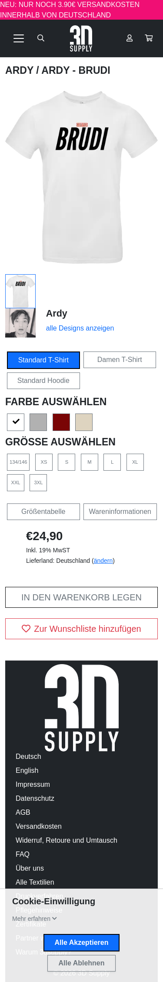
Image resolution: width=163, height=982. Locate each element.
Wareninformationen (120, 511)
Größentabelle (43, 511)
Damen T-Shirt (119, 359)
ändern (103, 560)
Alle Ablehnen (81, 963)
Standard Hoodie (43, 380)
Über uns (30, 868)
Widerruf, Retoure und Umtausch (66, 840)
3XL (38, 482)
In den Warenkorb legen (81, 597)
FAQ (23, 854)
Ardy (20, 70)
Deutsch (28, 756)
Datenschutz (35, 798)
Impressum (33, 784)
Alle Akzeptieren (82, 942)
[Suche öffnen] (41, 38)
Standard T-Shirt (43, 360)
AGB (23, 812)
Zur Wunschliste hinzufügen (81, 629)
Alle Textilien (35, 882)
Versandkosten (39, 826)
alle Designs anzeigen (80, 328)
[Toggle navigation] (18, 38)
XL (135, 462)
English (27, 770)
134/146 (18, 462)
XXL (15, 482)
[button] (149, 38)
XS (43, 462)
